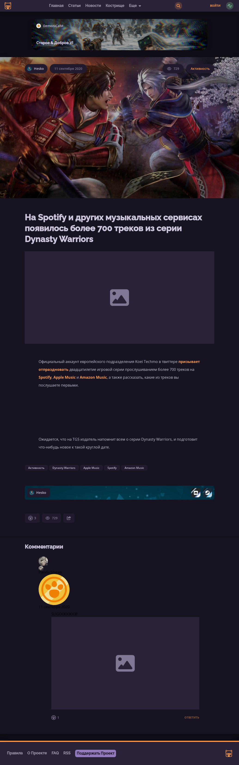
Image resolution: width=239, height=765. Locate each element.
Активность (200, 68)
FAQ (55, 753)
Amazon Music (93, 377)
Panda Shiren (50, 572)
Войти (215, 5)
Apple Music (64, 377)
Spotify (45, 377)
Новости (93, 5)
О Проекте (37, 753)
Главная (56, 5)
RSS (66, 753)
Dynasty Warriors (63, 468)
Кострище (115, 5)
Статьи (74, 5)
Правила (15, 753)
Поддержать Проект (95, 753)
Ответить (191, 717)
